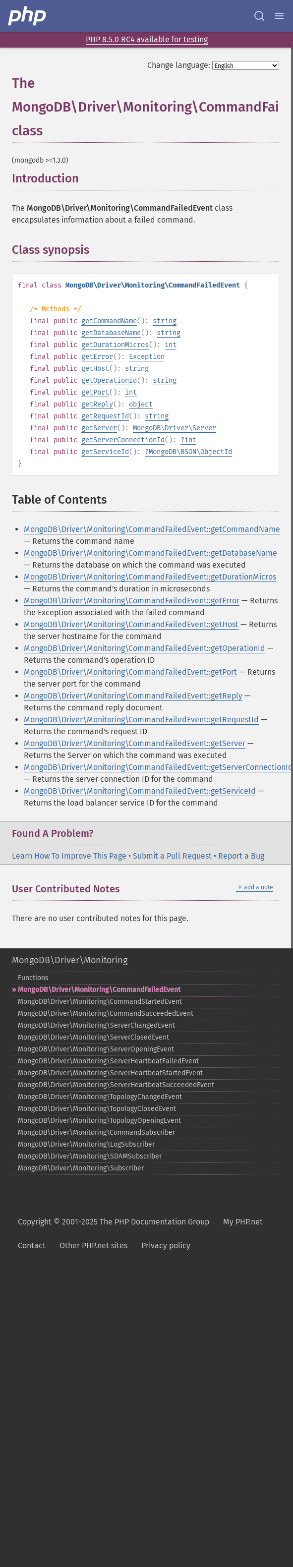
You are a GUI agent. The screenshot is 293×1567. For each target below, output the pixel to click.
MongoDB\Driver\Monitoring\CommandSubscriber (96, 1132)
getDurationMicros (115, 345)
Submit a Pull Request (172, 856)
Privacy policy (165, 1245)
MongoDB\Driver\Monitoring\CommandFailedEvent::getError (131, 600)
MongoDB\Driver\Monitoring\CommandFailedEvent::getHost (131, 624)
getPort (95, 392)
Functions (33, 978)
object (141, 404)
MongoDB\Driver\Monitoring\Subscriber (81, 1168)
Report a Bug (241, 856)
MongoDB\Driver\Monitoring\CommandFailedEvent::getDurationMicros (150, 576)
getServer (99, 428)
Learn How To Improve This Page (69, 856)
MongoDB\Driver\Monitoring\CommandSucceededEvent (105, 1013)
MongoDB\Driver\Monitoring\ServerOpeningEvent (96, 1049)
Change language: (178, 65)
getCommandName (109, 321)
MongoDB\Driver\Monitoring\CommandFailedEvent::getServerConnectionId (158, 767)
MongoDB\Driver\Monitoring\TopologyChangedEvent (100, 1097)
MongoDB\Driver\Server (174, 428)
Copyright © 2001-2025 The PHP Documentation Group (113, 1221)
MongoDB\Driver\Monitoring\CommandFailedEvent (99, 990)
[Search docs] (259, 16)
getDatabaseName (111, 333)
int (170, 345)
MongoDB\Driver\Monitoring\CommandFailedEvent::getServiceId (140, 791)
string (164, 321)
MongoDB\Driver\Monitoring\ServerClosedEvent (93, 1037)
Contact (32, 1245)
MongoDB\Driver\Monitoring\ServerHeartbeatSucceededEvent (116, 1085)
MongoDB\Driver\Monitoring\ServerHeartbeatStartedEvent (110, 1073)
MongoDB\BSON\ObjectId (190, 452)
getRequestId (105, 416)
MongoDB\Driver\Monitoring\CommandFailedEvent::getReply (133, 695)
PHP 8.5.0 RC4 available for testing (147, 39)
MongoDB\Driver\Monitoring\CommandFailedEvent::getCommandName (152, 529)
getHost (95, 368)
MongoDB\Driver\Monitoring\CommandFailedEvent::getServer (134, 743)
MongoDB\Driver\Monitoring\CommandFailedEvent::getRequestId (141, 719)
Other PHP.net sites (93, 1245)
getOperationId (109, 380)
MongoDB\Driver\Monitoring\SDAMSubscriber (90, 1156)
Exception (147, 356)
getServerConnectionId (123, 440)
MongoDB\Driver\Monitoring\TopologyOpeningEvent (99, 1120)
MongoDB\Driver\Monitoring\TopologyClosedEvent (97, 1108)
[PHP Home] (28, 16)
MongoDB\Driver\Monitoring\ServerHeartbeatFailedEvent (108, 1061)
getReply (97, 404)
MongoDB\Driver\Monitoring (69, 960)
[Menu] (279, 16)
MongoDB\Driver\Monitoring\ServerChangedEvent (96, 1025)
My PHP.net (243, 1221)
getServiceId (105, 452)
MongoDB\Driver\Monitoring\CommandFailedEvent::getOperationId (144, 648)
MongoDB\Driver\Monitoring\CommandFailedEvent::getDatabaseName (150, 553)
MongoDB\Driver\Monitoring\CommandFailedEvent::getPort (130, 672)
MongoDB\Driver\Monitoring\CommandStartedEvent (100, 1001)
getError (97, 356)
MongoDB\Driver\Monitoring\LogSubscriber (86, 1144)
